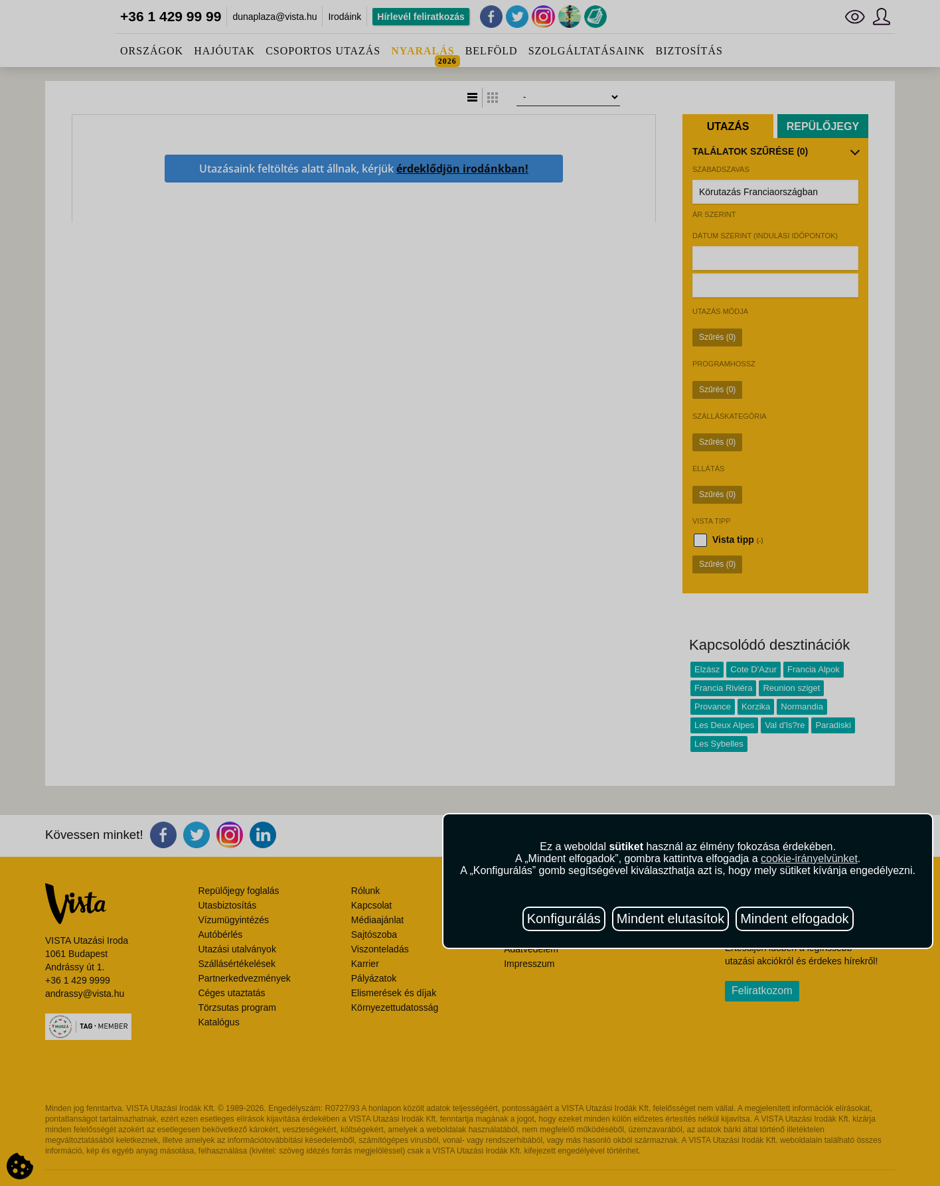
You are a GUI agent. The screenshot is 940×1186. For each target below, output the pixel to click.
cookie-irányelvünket (809, 858)
